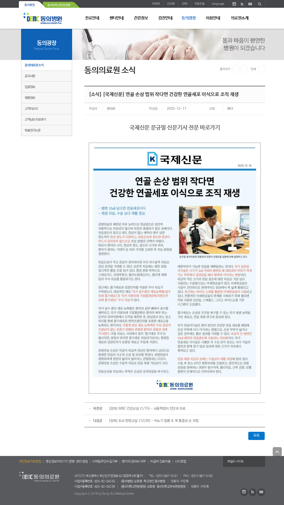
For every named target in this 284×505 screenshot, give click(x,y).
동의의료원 (46, 18)
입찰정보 (30, 87)
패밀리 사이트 (235, 461)
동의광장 (188, 18)
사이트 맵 (259, 18)
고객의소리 (31, 108)
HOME (156, 4)
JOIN (184, 4)
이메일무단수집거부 (105, 462)
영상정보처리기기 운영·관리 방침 (67, 462)
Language (218, 4)
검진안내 (165, 18)
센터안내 (116, 18)
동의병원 (29, 5)
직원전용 (199, 4)
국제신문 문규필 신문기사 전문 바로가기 (174, 127)
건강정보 (141, 18)
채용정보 (30, 98)
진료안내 (92, 18)
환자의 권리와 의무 (134, 462)
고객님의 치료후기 (35, 119)
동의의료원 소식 (34, 65)
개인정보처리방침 (30, 462)
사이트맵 (180, 462)
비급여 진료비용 (160, 462)
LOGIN (171, 4)
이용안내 (213, 18)
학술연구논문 (32, 130)
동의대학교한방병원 (59, 5)
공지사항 (30, 76)
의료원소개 (239, 18)
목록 (256, 436)
